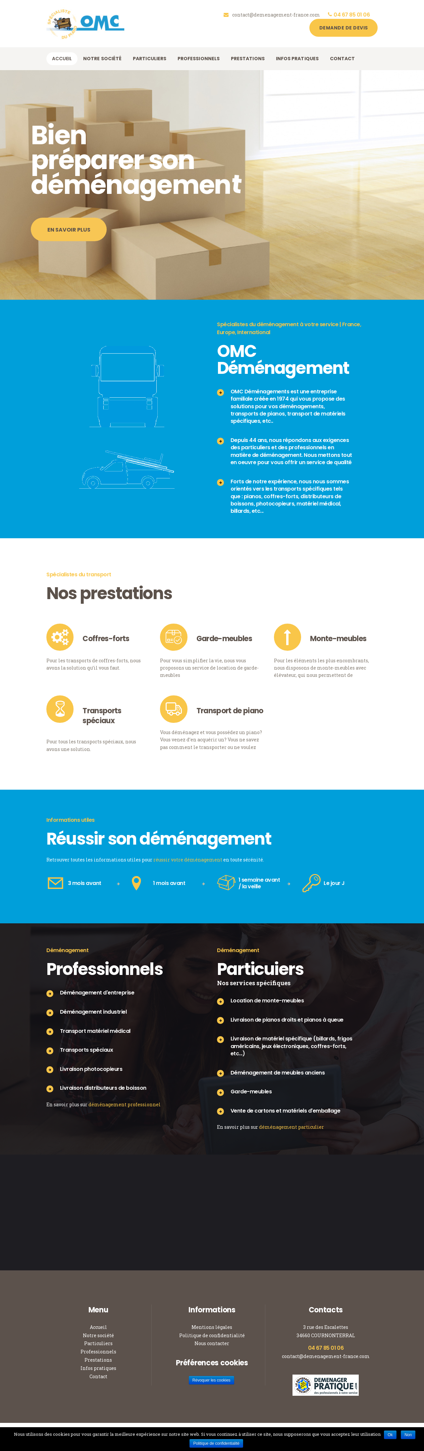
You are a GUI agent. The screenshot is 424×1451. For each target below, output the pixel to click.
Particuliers (98, 1343)
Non (408, 1434)
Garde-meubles (224, 639)
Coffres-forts (105, 639)
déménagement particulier (291, 1127)
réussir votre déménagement (187, 860)
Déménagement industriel (93, 1012)
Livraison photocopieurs (91, 1069)
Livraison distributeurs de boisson (103, 1088)
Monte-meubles (338, 639)
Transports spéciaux (101, 716)
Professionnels (98, 1351)
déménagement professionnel (124, 1104)
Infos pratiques (98, 1368)
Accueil (98, 1327)
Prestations (98, 1360)
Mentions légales (211, 1327)
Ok (390, 1434)
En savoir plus (68, 239)
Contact (98, 1376)
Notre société (98, 1335)
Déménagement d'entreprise (97, 992)
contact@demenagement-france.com (326, 1356)
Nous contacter (211, 1343)
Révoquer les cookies (211, 1380)
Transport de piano (229, 711)
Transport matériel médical (95, 1031)
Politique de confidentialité (212, 1335)
